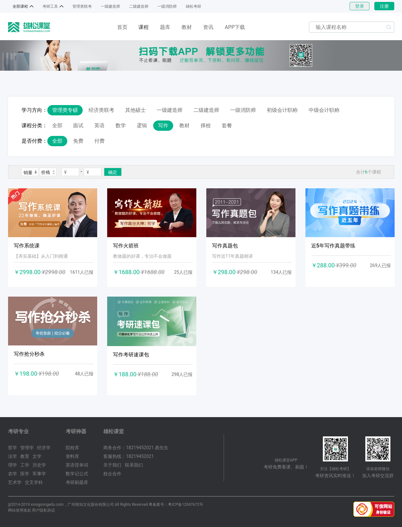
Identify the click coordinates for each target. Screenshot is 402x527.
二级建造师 (138, 6)
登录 (359, 6)
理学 (12, 465)
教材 (187, 27)
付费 (99, 141)
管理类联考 (82, 6)
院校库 (72, 447)
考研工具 (50, 6)
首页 (122, 27)
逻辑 (142, 125)
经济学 (44, 447)
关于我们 (112, 465)
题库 (165, 27)
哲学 (12, 447)
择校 (206, 125)
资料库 (72, 456)
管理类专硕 (65, 110)
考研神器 (76, 431)
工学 (24, 465)
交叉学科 (34, 482)
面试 (78, 125)
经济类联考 (101, 110)
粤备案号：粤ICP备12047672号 (176, 504)
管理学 (27, 447)
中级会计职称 (324, 110)
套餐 (227, 125)
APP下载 (235, 27)
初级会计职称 (282, 110)
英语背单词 (77, 465)
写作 (163, 125)
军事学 (39, 473)
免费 (78, 141)
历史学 (39, 465)
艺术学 (15, 482)
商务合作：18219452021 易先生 (135, 447)
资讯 (208, 27)
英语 (99, 125)
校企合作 (112, 473)
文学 (37, 456)
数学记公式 (77, 473)
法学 (12, 456)
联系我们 (134, 465)
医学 (24, 473)
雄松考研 (193, 6)
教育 (24, 456)
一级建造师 (110, 6)
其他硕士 (135, 110)
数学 (121, 125)
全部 (57, 125)
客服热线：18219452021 (128, 456)
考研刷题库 (77, 482)
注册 (384, 6)
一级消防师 (167, 6)
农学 (12, 473)
